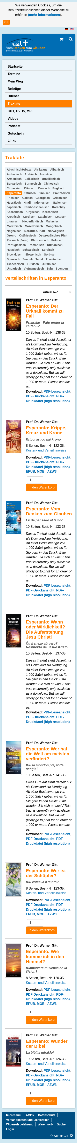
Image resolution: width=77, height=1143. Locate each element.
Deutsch (43, 188)
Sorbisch (50, 254)
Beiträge (14, 89)
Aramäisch (47, 174)
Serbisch (48, 249)
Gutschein (16, 133)
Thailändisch (54, 259)
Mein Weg (15, 81)
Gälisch (27, 197)
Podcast (14, 126)
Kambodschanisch (36, 207)
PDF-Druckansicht (40, 396)
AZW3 (51, 471)
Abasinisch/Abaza (19, 169)
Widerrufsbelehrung (19, 1124)
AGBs (30, 1115)
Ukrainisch (49, 264)
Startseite (15, 66)
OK (6, 22)
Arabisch (30, 174)
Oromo (11, 235)
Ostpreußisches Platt (53, 235)
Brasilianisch (51, 178)
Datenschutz (46, 1115)
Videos (13, 118)
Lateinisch (45, 216)
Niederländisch (32, 221)
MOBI (41, 471)
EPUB (30, 471)
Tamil (39, 259)
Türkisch (33, 264)
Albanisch (57, 169)
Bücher (13, 96)
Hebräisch (14, 202)
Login (10, 1129)
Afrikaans (40, 169)
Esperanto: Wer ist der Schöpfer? (46, 873)
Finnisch (45, 193)
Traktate (14, 103)
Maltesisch (53, 221)
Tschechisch (15, 264)
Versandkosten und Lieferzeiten (27, 1120)
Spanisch (13, 259)
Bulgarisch (14, 183)
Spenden (62, 268)
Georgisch (43, 197)
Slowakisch (14, 254)
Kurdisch (29, 216)
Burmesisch (32, 183)
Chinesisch (51, 183)
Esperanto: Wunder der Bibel (47, 1044)
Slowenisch (33, 254)
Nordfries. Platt (34, 231)
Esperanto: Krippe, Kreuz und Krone (46, 430)
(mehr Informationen (43, 15)
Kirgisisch (33, 212)
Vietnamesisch (34, 268)
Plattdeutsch (39, 240)
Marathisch (14, 226)
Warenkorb (45, 1124)
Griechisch (60, 197)
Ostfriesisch (27, 235)
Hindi (27, 202)
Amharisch (14, 174)
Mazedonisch (34, 226)
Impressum (14, 1115)
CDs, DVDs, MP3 (20, 111)
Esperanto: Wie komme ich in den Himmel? (45, 956)
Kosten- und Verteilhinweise (46, 450)
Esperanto (14, 193)
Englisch (58, 188)
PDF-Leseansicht (57, 391)
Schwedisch (30, 249)
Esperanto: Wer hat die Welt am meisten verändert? (47, 753)
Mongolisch (54, 226)
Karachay (58, 207)
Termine (14, 74)
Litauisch (13, 221)
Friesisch (13, 197)
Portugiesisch (16, 245)
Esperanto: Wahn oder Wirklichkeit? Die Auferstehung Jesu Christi (45, 629)
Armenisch (14, 178)
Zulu (50, 268)
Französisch (61, 193)
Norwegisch (56, 231)
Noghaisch (14, 231)
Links (12, 140)
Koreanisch (50, 212)
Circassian (14, 188)
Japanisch (14, 207)
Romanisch (36, 245)
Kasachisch (15, 212)
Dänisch (29, 188)
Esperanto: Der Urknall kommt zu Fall (44, 311)
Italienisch (60, 202)
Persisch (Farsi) (17, 240)
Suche (61, 1124)
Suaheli (27, 259)
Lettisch (61, 216)
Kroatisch (13, 216)
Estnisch (30, 193)
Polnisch (57, 240)
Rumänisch (54, 245)
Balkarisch (31, 178)
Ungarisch (14, 268)
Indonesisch (42, 202)
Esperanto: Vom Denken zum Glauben (49, 511)
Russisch (13, 249)
